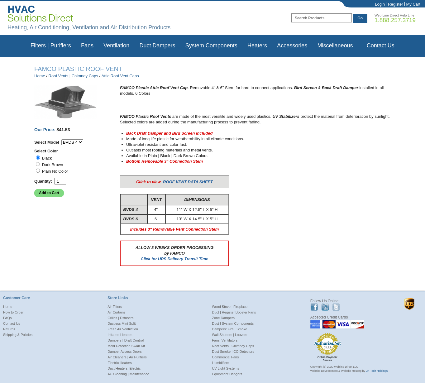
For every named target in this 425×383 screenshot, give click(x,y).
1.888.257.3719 (395, 20)
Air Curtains (116, 312)
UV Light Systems (225, 368)
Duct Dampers (157, 45)
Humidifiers (220, 363)
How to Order (13, 312)
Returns (9, 329)
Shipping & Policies (17, 335)
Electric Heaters (119, 363)
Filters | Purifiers (51, 45)
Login (380, 4)
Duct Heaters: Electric (124, 368)
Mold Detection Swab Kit (126, 346)
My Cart (413, 4)
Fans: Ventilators (224, 340)
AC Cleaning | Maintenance (128, 374)
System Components (211, 45)
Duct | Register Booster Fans (234, 312)
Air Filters (114, 307)
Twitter (336, 307)
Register (395, 4)
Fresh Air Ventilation (122, 329)
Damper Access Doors (124, 351)
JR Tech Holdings (377, 370)
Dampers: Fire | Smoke (229, 329)
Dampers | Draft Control (125, 340)
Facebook (314, 307)
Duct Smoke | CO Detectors (233, 351)
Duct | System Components (233, 323)
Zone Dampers (223, 318)
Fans (87, 45)
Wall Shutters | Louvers (229, 335)
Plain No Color (55, 171)
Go (360, 18)
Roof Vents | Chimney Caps (73, 76)
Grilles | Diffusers (120, 318)
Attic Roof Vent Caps (120, 76)
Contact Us (380, 45)
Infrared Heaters (119, 335)
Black (47, 158)
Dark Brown (52, 164)
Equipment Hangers (227, 374)
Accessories (292, 45)
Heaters (257, 45)
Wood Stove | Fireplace (229, 307)
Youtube (325, 307)
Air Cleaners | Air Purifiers (127, 357)
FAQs (7, 318)
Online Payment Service (327, 359)
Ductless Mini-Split (121, 323)
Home (39, 76)
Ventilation (116, 45)
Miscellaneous (335, 45)
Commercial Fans (225, 357)
